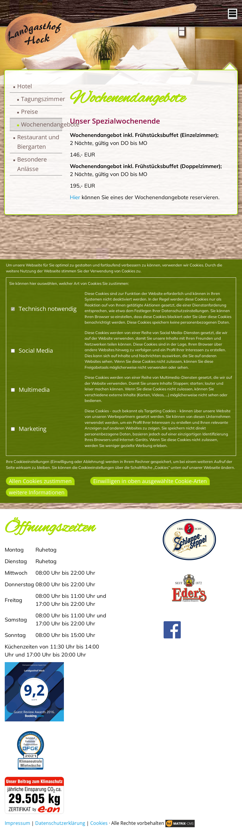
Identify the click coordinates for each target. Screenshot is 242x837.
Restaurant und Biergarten (38, 142)
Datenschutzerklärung (60, 823)
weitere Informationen (36, 492)
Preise (29, 112)
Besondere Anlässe (32, 164)
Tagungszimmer (41, 99)
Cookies (99, 823)
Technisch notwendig (48, 309)
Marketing (32, 429)
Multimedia (34, 390)
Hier (75, 197)
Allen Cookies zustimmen (40, 481)
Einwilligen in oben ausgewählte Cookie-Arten (150, 481)
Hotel (24, 86)
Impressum (17, 823)
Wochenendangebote (41, 124)
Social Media (36, 350)
